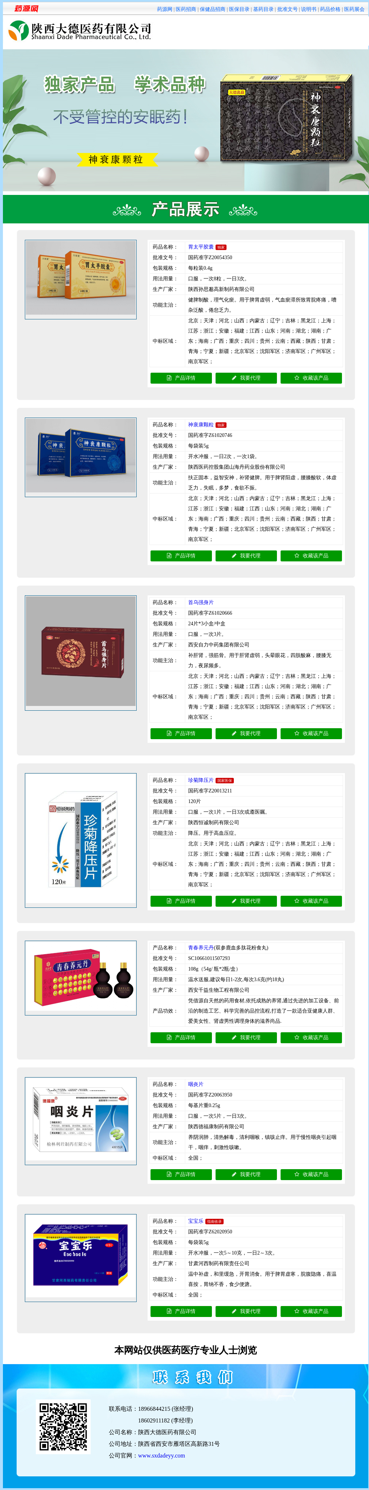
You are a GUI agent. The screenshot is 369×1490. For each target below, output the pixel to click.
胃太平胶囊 (201, 247)
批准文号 (287, 9)
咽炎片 (195, 1084)
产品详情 (181, 378)
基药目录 (263, 9)
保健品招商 (212, 9)
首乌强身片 (201, 602)
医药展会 (354, 9)
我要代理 (246, 378)
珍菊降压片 (201, 780)
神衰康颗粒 (201, 424)
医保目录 (239, 9)
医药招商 (186, 9)
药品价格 (330, 9)
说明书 (308, 9)
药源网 (164, 9)
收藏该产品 (311, 378)
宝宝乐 (195, 1221)
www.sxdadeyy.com (161, 1455)
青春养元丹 (201, 948)
